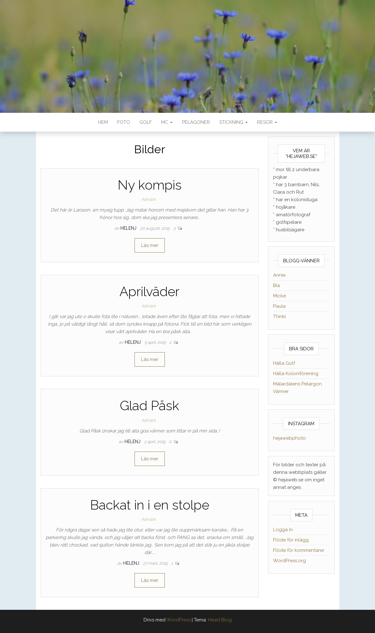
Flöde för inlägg (291, 540)
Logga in (283, 529)
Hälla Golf (284, 363)
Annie (279, 275)
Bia (276, 285)
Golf (145, 122)
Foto (123, 122)
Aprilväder (149, 291)
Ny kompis (150, 185)
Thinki (279, 316)
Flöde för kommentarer (298, 550)
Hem (103, 122)
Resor (267, 122)
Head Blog (220, 620)
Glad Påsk (149, 405)
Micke (279, 296)
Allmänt (148, 199)
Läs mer (149, 245)
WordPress (178, 620)
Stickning (233, 122)
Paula (279, 306)
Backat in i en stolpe (149, 505)
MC (167, 122)
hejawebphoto (289, 438)
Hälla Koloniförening (295, 373)
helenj (129, 228)
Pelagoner (196, 122)
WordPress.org (289, 560)
